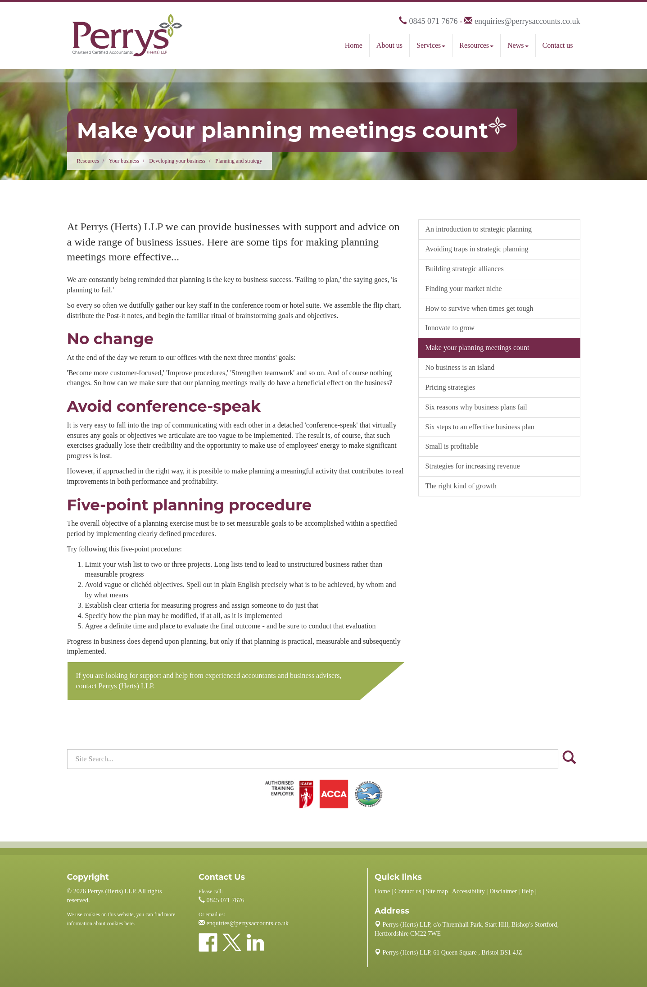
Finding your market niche (463, 288)
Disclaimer (503, 891)
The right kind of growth (461, 486)
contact (86, 686)
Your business (124, 161)
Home (353, 45)
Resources (476, 45)
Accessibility (468, 891)
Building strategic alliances (464, 269)
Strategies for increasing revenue (472, 466)
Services (430, 45)
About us (389, 45)
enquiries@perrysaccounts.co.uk (527, 21)
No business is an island (460, 367)
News (517, 45)
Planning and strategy (238, 161)
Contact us (558, 45)
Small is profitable (452, 446)
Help (527, 891)
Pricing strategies (450, 387)
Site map (436, 891)
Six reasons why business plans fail (476, 407)
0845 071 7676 (433, 21)
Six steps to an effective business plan (479, 427)
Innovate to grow (450, 328)
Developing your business (177, 161)
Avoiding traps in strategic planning (477, 249)
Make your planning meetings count (477, 347)
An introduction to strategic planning (478, 229)
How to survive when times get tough (479, 308)
